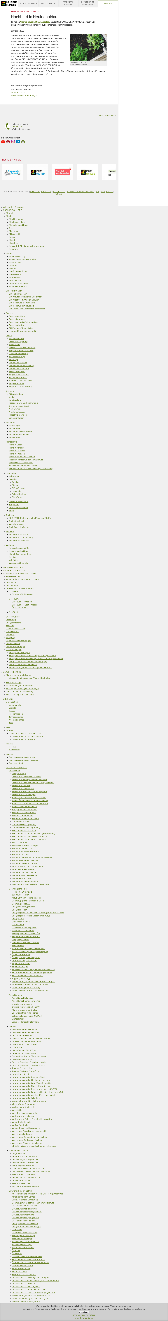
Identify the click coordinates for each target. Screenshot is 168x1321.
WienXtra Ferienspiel (22, 1122)
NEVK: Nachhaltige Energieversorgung (30, 951)
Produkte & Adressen (68, 3)
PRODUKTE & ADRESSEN (15, 570)
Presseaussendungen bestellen (23, 760)
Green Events (12, 631)
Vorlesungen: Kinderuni (23, 1107)
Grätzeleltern (18, 1019)
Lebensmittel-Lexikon (19, 368)
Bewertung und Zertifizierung (20, 588)
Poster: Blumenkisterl (22, 854)
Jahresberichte (16, 717)
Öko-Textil (13, 612)
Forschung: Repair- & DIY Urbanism (28, 1168)
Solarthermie (15, 280)
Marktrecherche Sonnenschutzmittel (29, 839)
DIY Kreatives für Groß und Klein (24, 300)
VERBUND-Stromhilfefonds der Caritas (30, 984)
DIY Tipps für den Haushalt (21, 306)
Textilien (10, 515)
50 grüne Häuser (20, 1153)
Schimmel (13, 560)
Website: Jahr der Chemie (24, 872)
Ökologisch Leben (28, 3)
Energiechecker (19, 910)
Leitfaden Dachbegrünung (24, 824)
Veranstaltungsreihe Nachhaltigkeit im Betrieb (30, 667)
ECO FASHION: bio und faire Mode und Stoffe (30, 518)
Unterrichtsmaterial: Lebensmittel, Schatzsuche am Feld (38, 1092)
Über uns (107, 4)
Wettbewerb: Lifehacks (23, 1116)
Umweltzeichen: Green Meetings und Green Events (35, 1280)
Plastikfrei (14, 243)
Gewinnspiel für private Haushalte (27, 736)
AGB (97, 192)
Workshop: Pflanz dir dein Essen (27, 1143)
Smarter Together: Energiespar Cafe (29, 1062)
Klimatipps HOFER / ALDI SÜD (26, 934)
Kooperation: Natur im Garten (25, 818)
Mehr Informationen (84, 1318)
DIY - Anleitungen (14, 291)
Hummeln (16, 491)
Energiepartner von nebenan (25, 1013)
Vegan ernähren (16, 383)
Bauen (9, 253)
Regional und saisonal (19, 374)
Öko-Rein (13, 591)
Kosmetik (10, 422)
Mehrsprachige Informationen (20, 694)
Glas (11, 228)
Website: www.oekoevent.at (25, 875)
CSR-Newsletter (13, 617)
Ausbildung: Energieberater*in (26, 1001)
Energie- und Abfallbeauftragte (26, 1227)
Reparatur (13, 249)
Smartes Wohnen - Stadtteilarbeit (27, 975)
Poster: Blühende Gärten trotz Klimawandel (32, 857)
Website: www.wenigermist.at (26, 1113)
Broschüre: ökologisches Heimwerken (29, 779)
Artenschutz (15, 476)
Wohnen (10, 545)
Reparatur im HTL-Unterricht (25, 1053)
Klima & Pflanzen (17, 454)
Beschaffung (12, 585)
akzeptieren (84, 1312)
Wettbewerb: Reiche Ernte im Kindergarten (32, 1119)
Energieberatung (17, 319)
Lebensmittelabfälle (18, 362)
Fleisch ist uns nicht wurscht (22, 347)
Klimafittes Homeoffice (20, 554)
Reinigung (10, 637)
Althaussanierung (17, 256)
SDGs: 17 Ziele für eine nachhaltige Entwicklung (31, 468)
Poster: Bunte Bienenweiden (25, 851)
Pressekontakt (16, 763)
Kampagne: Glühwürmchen (24, 809)
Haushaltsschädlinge (18, 551)
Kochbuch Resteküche (22, 815)
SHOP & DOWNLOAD (13, 567)
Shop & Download (48, 3)
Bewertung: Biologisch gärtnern (27, 1212)
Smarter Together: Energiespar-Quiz (29, 1065)
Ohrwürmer (17, 497)
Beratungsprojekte (18, 889)
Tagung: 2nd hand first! (22, 1068)
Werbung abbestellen (19, 563)
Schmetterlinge (19, 494)
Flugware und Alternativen (21, 350)
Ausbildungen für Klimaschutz (23, 466)
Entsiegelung (15, 400)
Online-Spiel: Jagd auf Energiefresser (29, 1056)
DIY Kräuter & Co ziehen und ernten (25, 297)
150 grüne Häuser (20, 895)
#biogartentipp (16, 394)
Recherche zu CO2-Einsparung (26, 1177)
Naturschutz (12, 473)
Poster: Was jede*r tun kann (25, 860)
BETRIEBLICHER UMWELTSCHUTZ (19, 573)
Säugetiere (14, 504)
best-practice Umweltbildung (19, 691)
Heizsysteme (15, 274)
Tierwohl (10, 531)
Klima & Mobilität (17, 451)
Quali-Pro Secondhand (22, 1265)
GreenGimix (14, 599)
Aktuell (9, 213)
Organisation (12, 702)
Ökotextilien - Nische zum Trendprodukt (30, 1262)
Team (8, 727)
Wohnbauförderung (18, 286)
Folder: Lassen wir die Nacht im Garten (30, 803)
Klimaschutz (11, 442)
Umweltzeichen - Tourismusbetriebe (29, 1289)
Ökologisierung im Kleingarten (26, 957)
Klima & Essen (15, 445)
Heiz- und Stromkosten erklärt (23, 331)
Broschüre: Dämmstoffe (23, 788)
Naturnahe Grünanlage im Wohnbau (28, 948)
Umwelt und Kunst (20, 1074)
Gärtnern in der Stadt (19, 406)
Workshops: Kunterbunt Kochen (27, 1140)
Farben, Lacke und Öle (19, 548)
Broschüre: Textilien (21, 785)
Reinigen (13, 557)
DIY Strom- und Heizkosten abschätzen (27, 309)
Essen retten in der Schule (24, 1044)
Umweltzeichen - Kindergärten (26, 1286)
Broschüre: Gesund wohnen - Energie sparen (33, 783)
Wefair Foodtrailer (20, 1125)
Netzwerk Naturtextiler (23, 1247)
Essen (9, 336)
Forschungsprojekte (18, 1150)
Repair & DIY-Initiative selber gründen (26, 246)
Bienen (15, 485)
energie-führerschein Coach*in (26, 1007)
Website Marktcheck (21, 878)
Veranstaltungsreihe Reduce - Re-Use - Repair (33, 981)
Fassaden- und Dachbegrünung (23, 403)
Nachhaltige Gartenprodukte (25, 1241)
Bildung (12, 1026)
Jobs (103, 192)
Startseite (35, 192)
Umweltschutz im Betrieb (21, 1191)
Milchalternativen (17, 371)
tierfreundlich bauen (18, 507)
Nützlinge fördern (17, 412)
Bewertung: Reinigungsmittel (25, 1218)
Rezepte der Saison (18, 377)
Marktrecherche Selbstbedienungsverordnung (33, 833)
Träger (12, 711)
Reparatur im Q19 (20, 966)
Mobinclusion (18, 945)
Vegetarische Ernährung (20, 386)
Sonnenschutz (15, 437)
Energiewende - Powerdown (25, 1224)
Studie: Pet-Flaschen (21, 1180)
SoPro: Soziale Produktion (24, 1274)
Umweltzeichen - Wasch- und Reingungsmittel (33, 1292)
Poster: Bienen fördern (22, 848)
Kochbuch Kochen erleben (24, 812)
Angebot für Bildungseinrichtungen (22, 579)
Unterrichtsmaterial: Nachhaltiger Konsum (31, 1086)
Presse (109, 192)
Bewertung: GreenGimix (23, 1215)
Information (14, 771)
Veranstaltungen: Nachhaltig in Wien (29, 1101)
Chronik (9, 730)
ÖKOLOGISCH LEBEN (13, 210)
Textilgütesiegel (16, 521)
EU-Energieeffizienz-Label (21, 328)
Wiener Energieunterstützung (26, 987)
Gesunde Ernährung (18, 353)
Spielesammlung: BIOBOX (24, 1059)
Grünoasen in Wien (21, 922)
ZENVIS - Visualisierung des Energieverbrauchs (34, 1146)
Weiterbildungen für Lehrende (20, 685)
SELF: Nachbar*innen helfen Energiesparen (32, 972)
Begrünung (11, 582)
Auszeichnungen (16, 720)
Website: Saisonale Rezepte (25, 881)
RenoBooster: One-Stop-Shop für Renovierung (33, 969)
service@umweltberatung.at (24, 95)
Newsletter (14, 750)
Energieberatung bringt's (23, 907)
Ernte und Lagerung (18, 342)
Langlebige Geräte (20, 940)
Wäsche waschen (17, 524)
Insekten (13, 479)
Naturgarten (15, 409)
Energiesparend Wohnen (23, 1165)
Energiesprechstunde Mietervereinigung (31, 916)
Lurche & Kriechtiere (18, 501)
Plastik (12, 240)
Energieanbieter (16, 325)
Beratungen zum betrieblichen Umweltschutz (33, 1203)
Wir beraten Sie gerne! (13, 207)
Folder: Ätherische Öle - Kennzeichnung (30, 800)
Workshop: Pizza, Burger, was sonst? (29, 1131)
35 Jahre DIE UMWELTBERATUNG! (25, 733)
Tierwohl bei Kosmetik (19, 540)
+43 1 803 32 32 (18, 92)
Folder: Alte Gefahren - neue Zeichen (29, 797)
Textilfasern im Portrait (19, 527)
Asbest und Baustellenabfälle (22, 259)
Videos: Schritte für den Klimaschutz (26, 460)
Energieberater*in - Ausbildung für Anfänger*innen (32, 655)
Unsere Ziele (15, 705)
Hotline (12, 747)
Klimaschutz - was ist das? (21, 463)
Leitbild (12, 708)
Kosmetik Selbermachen (20, 431)
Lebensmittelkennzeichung (21, 365)
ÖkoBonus (17, 1253)
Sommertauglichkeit (18, 283)
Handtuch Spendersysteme (24, 1233)
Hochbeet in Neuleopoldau (26, 11)
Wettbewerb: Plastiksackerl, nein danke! (30, 884)
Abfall (8, 216)
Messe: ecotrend (20, 842)
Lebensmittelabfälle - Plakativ (25, 942)
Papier (12, 237)
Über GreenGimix (20, 608)
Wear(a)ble (17, 1110)
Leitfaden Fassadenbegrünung (26, 827)
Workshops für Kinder (22, 1134)
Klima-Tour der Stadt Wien (24, 1050)
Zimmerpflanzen (16, 418)
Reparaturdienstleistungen (18, 641)
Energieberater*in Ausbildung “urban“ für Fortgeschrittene (36, 658)
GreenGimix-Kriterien (22, 602)
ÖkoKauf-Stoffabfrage (22, 594)
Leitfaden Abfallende (21, 821)
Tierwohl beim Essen (18, 534)
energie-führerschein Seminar (23, 664)
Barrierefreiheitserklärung (80, 192)
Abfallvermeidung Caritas (23, 1197)
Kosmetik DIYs (16, 428)
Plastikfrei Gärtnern (18, 415)
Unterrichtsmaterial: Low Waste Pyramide (31, 1083)
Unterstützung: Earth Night (24, 960)
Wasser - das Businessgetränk (26, 1301)
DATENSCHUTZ (59, 192)
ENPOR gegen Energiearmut (25, 1162)
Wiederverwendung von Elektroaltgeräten (31, 1298)
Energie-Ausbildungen (19, 652)
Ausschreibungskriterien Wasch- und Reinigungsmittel (37, 1194)
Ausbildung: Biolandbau (22, 998)
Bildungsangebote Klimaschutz (26, 1032)
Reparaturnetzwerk (21, 963)
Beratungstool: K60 (21, 904)
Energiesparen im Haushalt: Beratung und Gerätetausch (38, 913)
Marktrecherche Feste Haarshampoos (29, 836)
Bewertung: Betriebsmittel (24, 1209)
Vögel (11, 510)
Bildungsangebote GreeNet (24, 1029)
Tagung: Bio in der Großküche (25, 1071)
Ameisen (16, 482)
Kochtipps (13, 359)
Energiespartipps (17, 316)
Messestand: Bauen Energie (25, 845)
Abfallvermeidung (17, 222)
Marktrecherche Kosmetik (24, 830)
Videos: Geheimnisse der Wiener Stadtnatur (29, 678)
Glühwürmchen (19, 488)
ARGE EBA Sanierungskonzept (26, 898)
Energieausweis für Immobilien (23, 322)
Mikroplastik (15, 234)
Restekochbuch (19, 1271)
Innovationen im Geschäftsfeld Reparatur (31, 1171)
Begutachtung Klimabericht (24, 1156)
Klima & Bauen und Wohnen (22, 457)
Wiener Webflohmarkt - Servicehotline (30, 990)
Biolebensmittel (16, 338)
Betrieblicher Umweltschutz (88, 3)
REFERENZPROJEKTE (16, 767)
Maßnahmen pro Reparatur (24, 1174)
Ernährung (11, 620)
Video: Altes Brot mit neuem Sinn (27, 866)
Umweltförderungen (15, 646)
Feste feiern (14, 344)
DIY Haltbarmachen (18, 294)
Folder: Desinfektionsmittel (24, 806)
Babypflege (14, 425)
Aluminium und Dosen (19, 225)
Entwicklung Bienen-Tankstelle (26, 1041)
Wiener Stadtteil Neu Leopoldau (35, 22)
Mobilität (10, 626)
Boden (12, 397)
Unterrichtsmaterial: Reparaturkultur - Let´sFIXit (34, 1089)
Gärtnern (10, 391)
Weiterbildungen (13, 649)
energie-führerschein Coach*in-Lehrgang (28, 661)
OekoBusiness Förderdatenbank (27, 1256)
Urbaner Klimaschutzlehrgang (25, 1022)
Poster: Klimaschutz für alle (24, 863)
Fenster (12, 268)
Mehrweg (13, 231)
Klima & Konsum (16, 448)
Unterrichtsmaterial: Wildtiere (26, 1098)
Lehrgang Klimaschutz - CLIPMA (27, 1016)
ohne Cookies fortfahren (84, 1315)
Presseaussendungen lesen (22, 757)
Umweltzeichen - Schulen (23, 1283)
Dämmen (13, 265)
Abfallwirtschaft (13, 576)
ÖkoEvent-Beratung (21, 954)
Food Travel (17, 1047)
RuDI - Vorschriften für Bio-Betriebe (28, 1259)
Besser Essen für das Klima (24, 1206)
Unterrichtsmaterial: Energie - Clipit (28, 1077)
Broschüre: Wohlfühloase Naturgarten (29, 791)
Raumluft (10, 635)
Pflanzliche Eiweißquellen (21, 380)
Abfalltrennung (16, 219)
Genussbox (17, 1229)
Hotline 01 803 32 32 (22, 892)
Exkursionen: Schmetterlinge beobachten (31, 1038)
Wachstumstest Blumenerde (25, 1186)
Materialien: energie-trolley (24, 1010)
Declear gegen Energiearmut (25, 1159)
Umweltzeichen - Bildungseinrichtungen (30, 1277)
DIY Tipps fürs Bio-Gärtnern (22, 303)
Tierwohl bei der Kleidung (21, 537)
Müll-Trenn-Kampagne (22, 1239)
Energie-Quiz (18, 919)
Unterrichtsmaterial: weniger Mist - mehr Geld (33, 1095)
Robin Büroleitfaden (21, 1268)
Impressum (46, 192)
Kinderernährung (17, 356)
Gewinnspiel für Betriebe (23, 739)
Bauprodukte (15, 262)
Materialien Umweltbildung (18, 675)
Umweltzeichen (13, 643)
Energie (9, 313)
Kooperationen (16, 714)
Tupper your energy (21, 978)
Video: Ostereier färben (23, 869)
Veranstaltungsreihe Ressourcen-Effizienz (31, 1295)
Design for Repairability (22, 1035)
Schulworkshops (13, 682)
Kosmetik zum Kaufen (19, 434)
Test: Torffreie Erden (21, 1183)
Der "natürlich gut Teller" (23, 1221)
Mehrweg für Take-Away (23, 1235)
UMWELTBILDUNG (12, 672)
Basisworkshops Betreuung (25, 1200)
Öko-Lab (16, 1250)
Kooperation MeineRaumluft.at (26, 936)
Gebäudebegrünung (18, 271)
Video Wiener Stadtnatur (23, 1104)
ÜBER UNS (8, 699)
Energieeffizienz (13, 623)
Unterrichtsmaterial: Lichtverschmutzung (31, 1080)
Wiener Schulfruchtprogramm (26, 1128)
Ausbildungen (15, 995)
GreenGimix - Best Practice (24, 605)
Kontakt (59, 194)
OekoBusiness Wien (15, 629)
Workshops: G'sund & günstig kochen (29, 1137)
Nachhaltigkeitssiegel (22, 1244)
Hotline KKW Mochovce (23, 930)
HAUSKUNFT (18, 925)
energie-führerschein (22, 1004)
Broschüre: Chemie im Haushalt (26, 777)
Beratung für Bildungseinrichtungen (22, 688)
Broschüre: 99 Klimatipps (23, 794)
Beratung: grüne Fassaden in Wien (28, 901)
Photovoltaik (15, 277)
